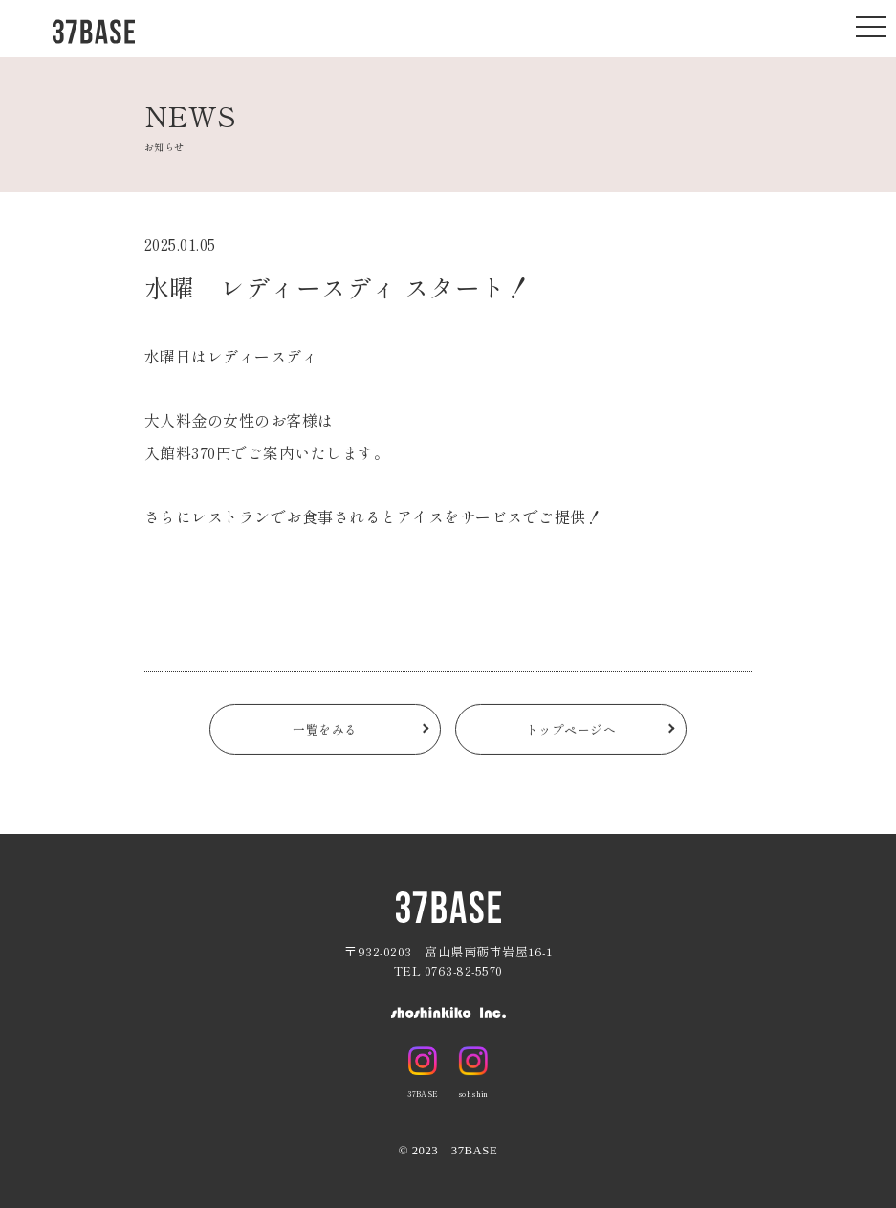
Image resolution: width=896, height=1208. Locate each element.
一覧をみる (325, 733)
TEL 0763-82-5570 (448, 970)
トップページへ (571, 733)
